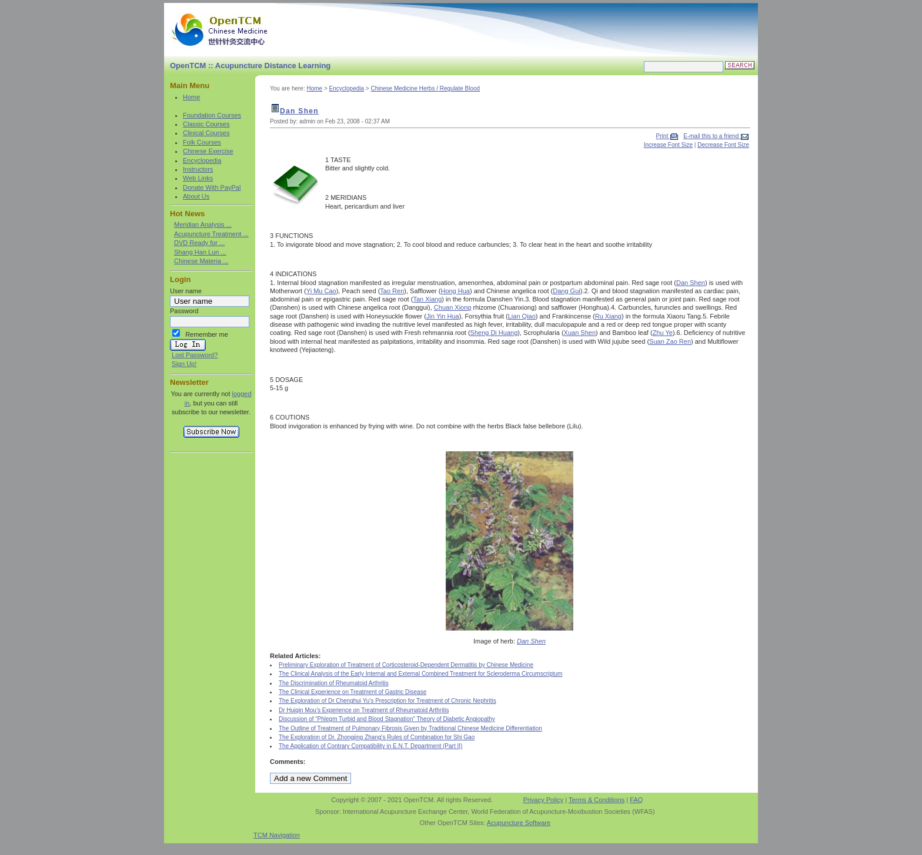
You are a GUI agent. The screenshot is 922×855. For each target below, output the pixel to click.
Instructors (198, 169)
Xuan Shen (580, 332)
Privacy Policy (543, 799)
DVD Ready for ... (199, 242)
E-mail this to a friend (711, 136)
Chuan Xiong (453, 307)
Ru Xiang (608, 316)
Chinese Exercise (208, 151)
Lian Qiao (522, 316)
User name (186, 290)
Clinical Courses (206, 132)
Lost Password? (195, 354)
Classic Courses (206, 124)
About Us (196, 196)
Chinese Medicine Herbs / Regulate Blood (425, 88)
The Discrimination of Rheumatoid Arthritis (334, 683)
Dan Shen (299, 111)
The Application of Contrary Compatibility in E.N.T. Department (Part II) (370, 746)
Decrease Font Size (723, 145)
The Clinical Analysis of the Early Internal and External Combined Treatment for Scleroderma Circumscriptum (420, 673)
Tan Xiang (427, 299)
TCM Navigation (276, 835)
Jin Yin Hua (442, 316)
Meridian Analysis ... (203, 224)
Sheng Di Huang (494, 332)
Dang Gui (566, 290)
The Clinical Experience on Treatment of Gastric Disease (352, 692)
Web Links (198, 178)
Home (191, 96)
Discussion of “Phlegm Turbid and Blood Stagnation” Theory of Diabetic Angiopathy (387, 719)
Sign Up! (184, 363)
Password (184, 310)
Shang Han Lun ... (200, 252)
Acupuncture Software (518, 822)
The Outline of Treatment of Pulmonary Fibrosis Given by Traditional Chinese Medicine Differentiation (410, 728)
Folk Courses (202, 142)
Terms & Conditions (596, 799)
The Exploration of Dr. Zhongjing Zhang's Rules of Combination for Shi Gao (377, 737)
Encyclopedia (202, 160)
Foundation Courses (212, 115)
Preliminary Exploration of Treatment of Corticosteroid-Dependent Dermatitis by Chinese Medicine (406, 665)
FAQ (636, 799)
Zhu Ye (663, 332)
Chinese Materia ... (201, 260)
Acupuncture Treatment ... (211, 233)
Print (663, 136)
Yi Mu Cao (321, 290)
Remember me (206, 334)
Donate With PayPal (211, 187)
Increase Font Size (668, 145)
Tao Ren (392, 290)
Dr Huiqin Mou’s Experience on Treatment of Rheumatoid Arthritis (364, 710)
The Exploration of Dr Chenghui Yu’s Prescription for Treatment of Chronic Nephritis (387, 701)
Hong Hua (455, 290)
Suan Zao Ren (670, 341)
